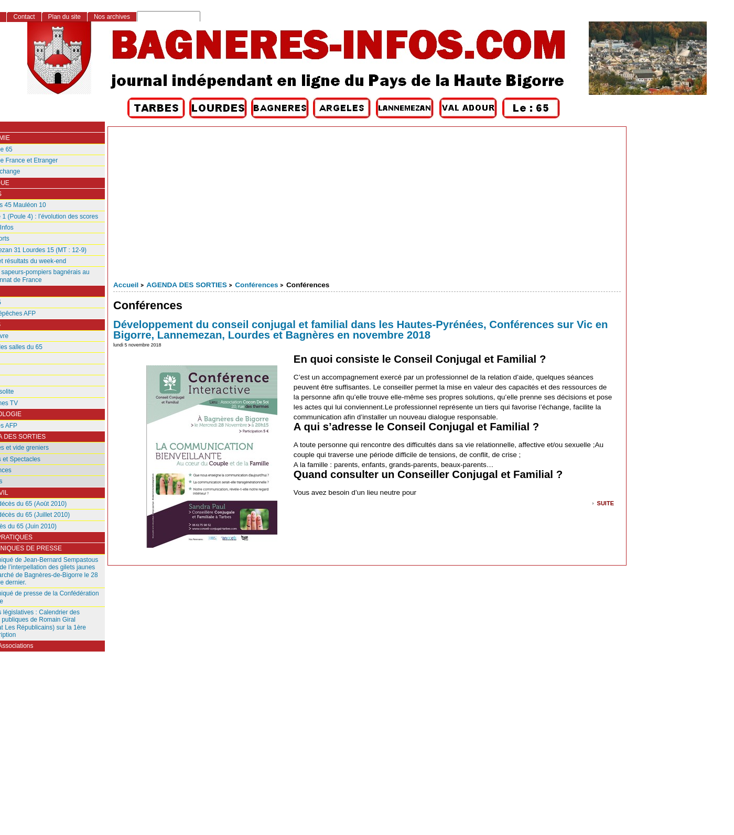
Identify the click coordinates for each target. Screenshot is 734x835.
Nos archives (112, 16)
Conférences (256, 285)
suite (605, 502)
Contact (24, 16)
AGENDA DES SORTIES (186, 285)
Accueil (125, 285)
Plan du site (64, 16)
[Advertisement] (367, 205)
